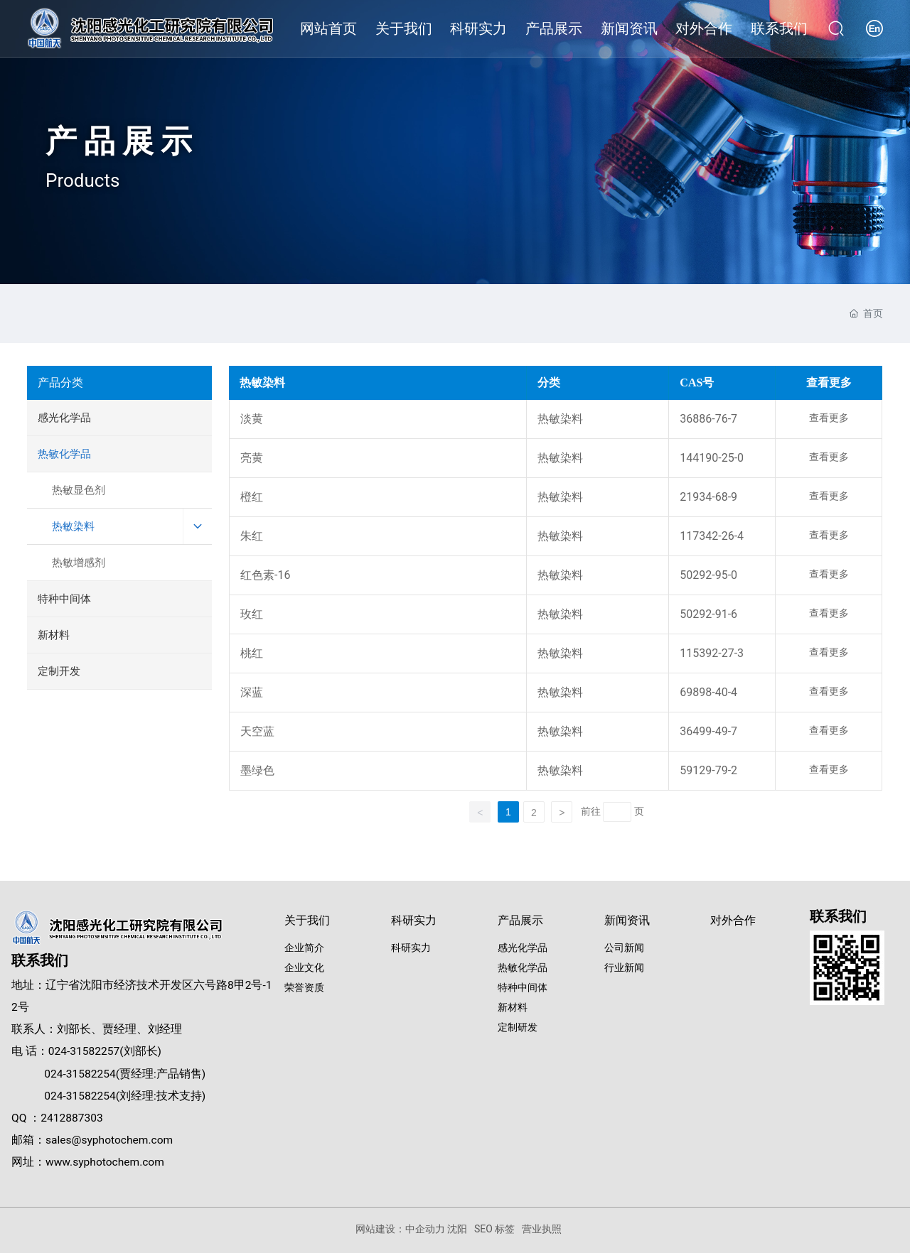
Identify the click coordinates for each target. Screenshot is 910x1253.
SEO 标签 (494, 1229)
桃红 (251, 653)
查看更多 (829, 417)
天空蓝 (257, 731)
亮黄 (251, 458)
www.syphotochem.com (105, 1162)
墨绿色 (257, 770)
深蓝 (251, 692)
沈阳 (457, 1229)
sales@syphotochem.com (109, 1140)
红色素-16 (265, 575)
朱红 (251, 536)
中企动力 (425, 1229)
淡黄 (251, 418)
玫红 (251, 614)
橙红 (251, 497)
